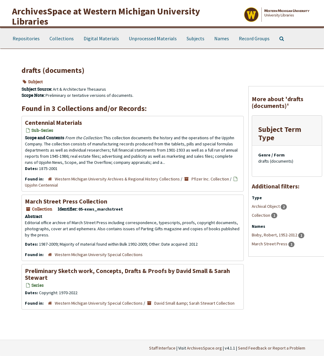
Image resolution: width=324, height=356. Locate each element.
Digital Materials (101, 38)
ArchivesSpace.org (204, 348)
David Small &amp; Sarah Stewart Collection (194, 303)
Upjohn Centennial (41, 185)
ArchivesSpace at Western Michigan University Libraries (106, 16)
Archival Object (266, 206)
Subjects (195, 38)
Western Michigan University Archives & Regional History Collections (117, 179)
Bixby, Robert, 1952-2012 (275, 235)
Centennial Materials (53, 122)
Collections (61, 38)
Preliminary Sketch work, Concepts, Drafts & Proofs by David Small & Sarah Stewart (127, 274)
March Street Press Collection (66, 201)
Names (221, 38)
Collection (261, 215)
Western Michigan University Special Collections (99, 254)
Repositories (26, 38)
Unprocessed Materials (153, 38)
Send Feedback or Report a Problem (271, 348)
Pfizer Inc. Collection (210, 179)
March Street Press (270, 244)
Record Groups (254, 38)
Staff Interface (162, 348)
